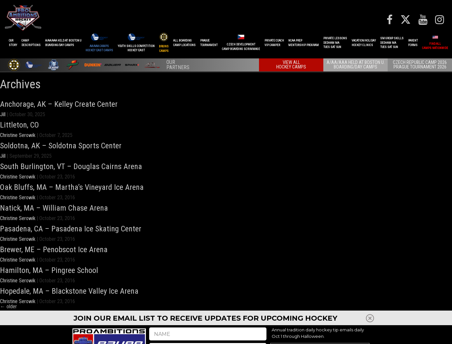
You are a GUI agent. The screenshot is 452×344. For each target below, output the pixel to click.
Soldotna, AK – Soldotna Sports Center (61, 145)
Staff (341, 334)
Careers (389, 334)
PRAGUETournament (209, 43)
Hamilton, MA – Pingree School (49, 270)
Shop (367, 334)
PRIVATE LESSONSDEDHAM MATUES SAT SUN (335, 43)
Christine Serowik (17, 135)
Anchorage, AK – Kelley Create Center (59, 104)
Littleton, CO (19, 124)
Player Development (287, 334)
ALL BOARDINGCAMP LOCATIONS (184, 43)
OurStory (13, 43)
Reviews (354, 334)
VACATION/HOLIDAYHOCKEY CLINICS (364, 43)
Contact (406, 334)
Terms (420, 334)
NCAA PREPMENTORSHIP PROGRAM (303, 43)
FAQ (377, 334)
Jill (3, 114)
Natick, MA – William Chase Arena (54, 208)
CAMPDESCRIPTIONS (31, 43)
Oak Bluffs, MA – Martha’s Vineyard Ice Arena (72, 187)
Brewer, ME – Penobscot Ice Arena (54, 249)
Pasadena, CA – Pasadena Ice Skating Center (70, 228)
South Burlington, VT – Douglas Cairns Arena (71, 166)
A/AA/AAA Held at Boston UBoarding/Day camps (63, 43)
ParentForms (413, 43)
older (8, 306)
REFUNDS (316, 334)
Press (329, 334)
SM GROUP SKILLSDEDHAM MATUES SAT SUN (392, 43)
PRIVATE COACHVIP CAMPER (274, 43)
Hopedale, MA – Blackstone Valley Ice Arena (69, 291)
